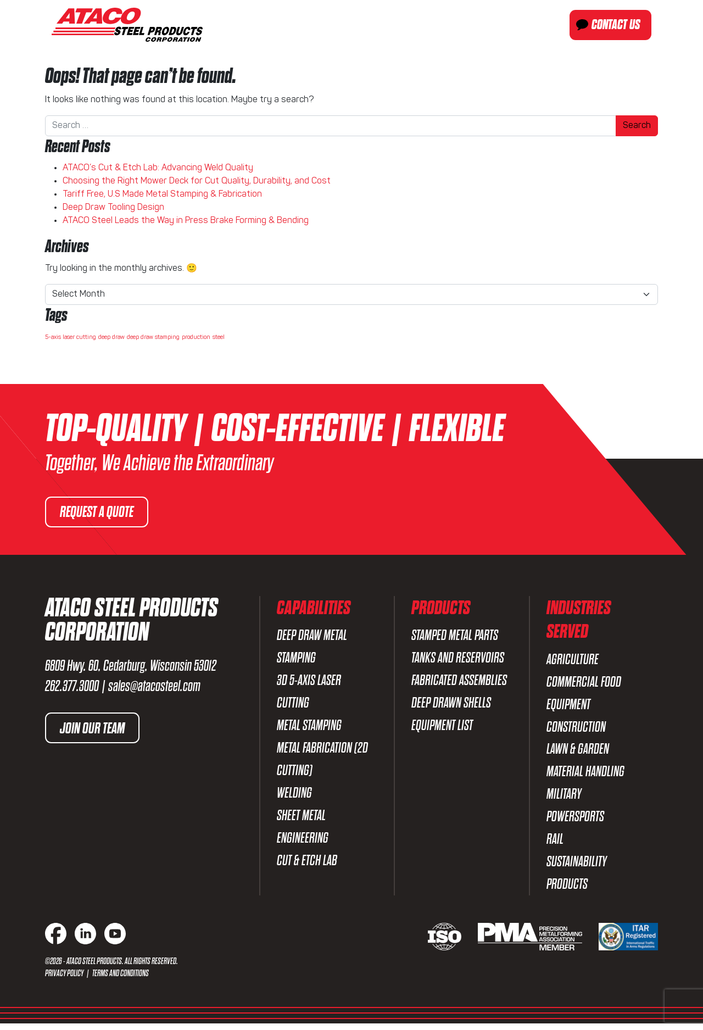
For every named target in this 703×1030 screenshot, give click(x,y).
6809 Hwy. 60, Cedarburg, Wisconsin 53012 (130, 665)
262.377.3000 (72, 686)
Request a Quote (98, 512)
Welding (294, 797)
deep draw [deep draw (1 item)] (111, 338)
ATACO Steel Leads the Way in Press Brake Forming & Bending (186, 220)
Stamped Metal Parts (454, 635)
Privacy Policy (65, 979)
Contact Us (616, 24)
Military (564, 798)
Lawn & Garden (577, 752)
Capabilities (366, 24)
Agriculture (572, 659)
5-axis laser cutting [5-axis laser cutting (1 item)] (70, 338)
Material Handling (585, 775)
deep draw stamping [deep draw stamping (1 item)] (153, 338)
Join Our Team (93, 728)
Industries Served (515, 24)
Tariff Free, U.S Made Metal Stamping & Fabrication (162, 194)
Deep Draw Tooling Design (113, 207)
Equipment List (442, 728)
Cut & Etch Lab (307, 866)
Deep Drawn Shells (451, 704)
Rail (554, 844)
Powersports (575, 821)
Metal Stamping (309, 728)
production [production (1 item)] (196, 338)
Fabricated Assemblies (459, 681)
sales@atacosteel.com (154, 686)
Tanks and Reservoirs (457, 658)
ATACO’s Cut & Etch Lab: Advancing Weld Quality (158, 168)
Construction (576, 729)
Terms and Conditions (120, 979)
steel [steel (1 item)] (219, 338)
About (306, 24)
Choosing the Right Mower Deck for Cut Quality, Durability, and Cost (197, 181)
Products (433, 24)
